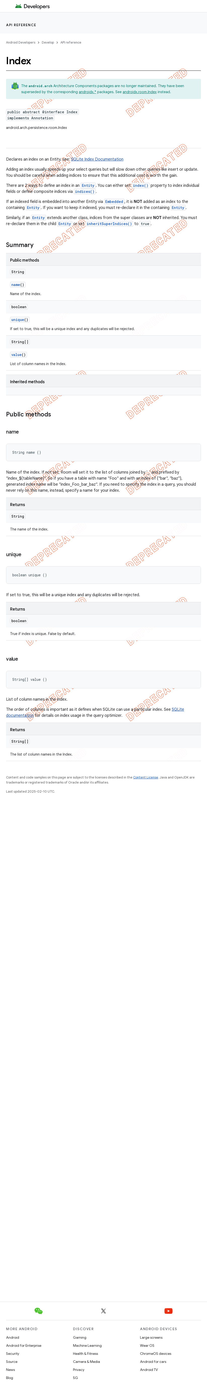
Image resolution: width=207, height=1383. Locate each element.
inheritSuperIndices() (109, 223)
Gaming (79, 1337)
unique (17, 319)
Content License (145, 777)
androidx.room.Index (140, 92)
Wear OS (147, 1345)
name (15, 284)
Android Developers (20, 42)
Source (11, 1361)
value (16, 354)
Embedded (114, 201)
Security (12, 1353)
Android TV (149, 1369)
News (10, 1369)
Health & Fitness (85, 1353)
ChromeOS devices (155, 1353)
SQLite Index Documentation (97, 159)
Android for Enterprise (23, 1345)
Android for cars (153, 1361)
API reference (21, 25)
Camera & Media (86, 1361)
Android (12, 1337)
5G (75, 1377)
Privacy (78, 1369)
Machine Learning (87, 1345)
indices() (84, 191)
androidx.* (87, 92)
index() (140, 185)
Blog (9, 1377)
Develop (48, 42)
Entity (88, 185)
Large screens (151, 1337)
